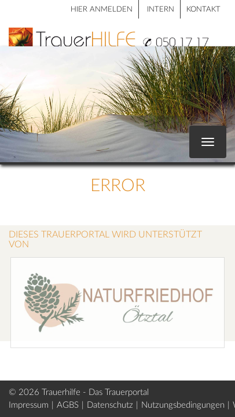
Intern (160, 9)
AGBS (68, 405)
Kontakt (203, 9)
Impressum (29, 405)
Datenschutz (110, 405)
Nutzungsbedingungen (183, 405)
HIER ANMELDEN (102, 9)
